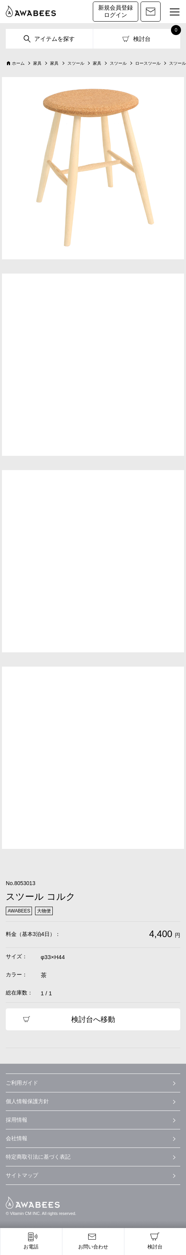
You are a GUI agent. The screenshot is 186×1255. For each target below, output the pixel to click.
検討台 (142, 38)
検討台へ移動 (93, 1019)
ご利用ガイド (22, 1083)
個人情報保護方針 (27, 1101)
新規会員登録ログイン (115, 11)
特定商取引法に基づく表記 (38, 1157)
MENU (171, 13)
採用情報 (16, 1120)
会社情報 (16, 1138)
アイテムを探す (54, 38)
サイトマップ (22, 1175)
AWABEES (33, 1202)
